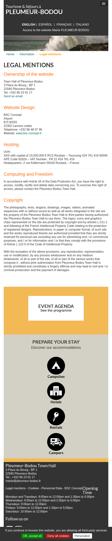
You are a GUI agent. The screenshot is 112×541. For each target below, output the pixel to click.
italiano (82, 24)
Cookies (33, 488)
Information (27, 54)
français (64, 24)
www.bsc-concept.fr (29, 133)
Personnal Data (52, 488)
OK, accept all (32, 536)
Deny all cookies (58, 536)
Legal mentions (16, 488)
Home (10, 54)
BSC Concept (73, 488)
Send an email (13, 96)
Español (45, 24)
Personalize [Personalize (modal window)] (82, 536)
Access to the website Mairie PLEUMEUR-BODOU (56, 30)
